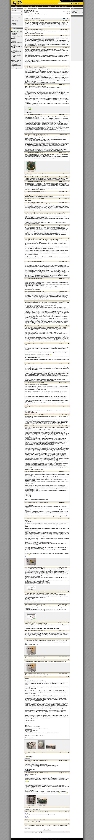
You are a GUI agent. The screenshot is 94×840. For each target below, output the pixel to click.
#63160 (42, 261)
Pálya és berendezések (39, 13)
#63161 (42, 278)
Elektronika (33, 14)
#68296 (43, 659)
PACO (39, 784)
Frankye (29, 819)
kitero (29, 29)
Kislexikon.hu (76, 0)
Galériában (31, 737)
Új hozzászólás (66, 11)
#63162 (42, 291)
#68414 (43, 807)
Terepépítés (14, 41)
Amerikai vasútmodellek (16, 53)
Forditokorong (27, 827)
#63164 (42, 325)
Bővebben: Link (38, 193)
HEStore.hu (71, 0)
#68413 (46, 772)
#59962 (42, 20)
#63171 (42, 414)
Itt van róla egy (27, 624)
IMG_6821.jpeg (31, 589)
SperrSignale (27, 599)
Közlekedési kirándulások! (16, 55)
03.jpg (31, 749)
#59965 (42, 35)
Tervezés (32, 13)
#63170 (42, 406)
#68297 (43, 673)
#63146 (42, 198)
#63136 (44, 114)
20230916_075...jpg (31, 565)
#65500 (44, 471)
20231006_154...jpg (50, 749)
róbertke (35, 518)
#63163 (42, 301)
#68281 (43, 567)
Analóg (37, 14)
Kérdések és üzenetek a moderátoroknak (16, 61)
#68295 (43, 656)
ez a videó (30, 789)
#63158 (42, 225)
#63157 (42, 212)
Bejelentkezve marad (16, 17)
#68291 (43, 604)
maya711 (29, 84)
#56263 (44, 518)
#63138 (45, 152)
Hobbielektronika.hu (64, 0)
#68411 (46, 760)
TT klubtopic (14, 39)
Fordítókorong (27, 723)
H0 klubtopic (14, 34)
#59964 (42, 29)
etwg (29, 20)
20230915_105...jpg (31, 671)
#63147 (42, 202)
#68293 (43, 630)
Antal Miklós (30, 47)
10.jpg (41, 749)
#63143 (44, 181)
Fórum (26, 8)
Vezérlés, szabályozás (43, 14)
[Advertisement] (77, 39)
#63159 (42, 382)
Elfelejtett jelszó (14, 24)
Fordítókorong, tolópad (33, 8)
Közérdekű (14, 38)
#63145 (42, 195)
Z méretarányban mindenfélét (17, 68)
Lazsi (34, 261)
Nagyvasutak (14, 33)
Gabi (29, 191)
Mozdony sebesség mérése (17, 42)
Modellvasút (28, 13)
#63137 (44, 173)
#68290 (43, 591)
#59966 (45, 47)
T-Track (13, 56)
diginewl (29, 518)
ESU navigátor (14, 64)
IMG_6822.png (31, 619)
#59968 (45, 66)
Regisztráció (13, 23)
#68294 (43, 639)
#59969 (44, 84)
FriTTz (30, 11)
